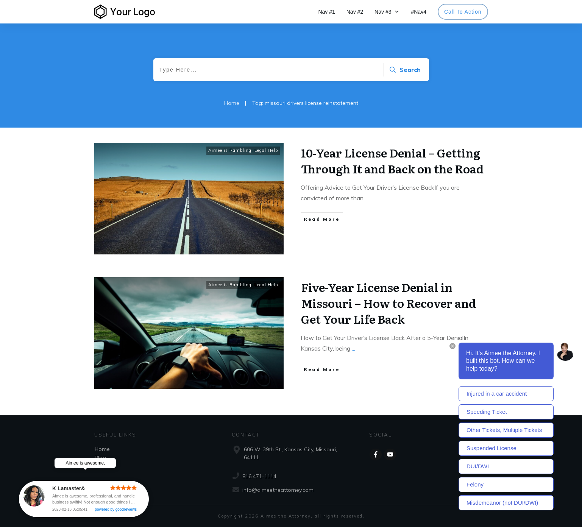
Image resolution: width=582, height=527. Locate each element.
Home (102, 449)
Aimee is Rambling (229, 150)
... (366, 198)
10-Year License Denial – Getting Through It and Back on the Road (392, 160)
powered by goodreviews (116, 509)
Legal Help (266, 150)
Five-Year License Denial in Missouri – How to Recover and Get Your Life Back (388, 303)
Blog (100, 457)
